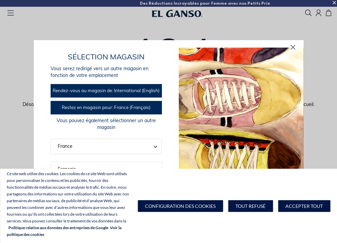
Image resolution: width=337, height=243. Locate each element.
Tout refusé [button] (250, 206)
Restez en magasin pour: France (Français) (106, 108)
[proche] (293, 47)
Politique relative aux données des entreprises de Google (58, 227)
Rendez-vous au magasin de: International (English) (106, 91)
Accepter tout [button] (304, 206)
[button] (180, 206)
